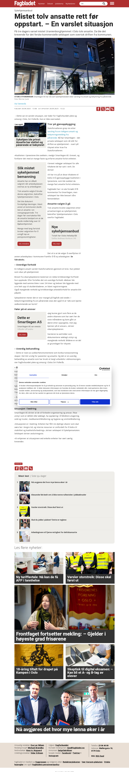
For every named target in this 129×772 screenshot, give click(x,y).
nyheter (18, 460)
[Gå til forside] (25, 3)
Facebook (66, 750)
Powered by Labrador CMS (64, 769)
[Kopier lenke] (112, 109)
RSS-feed (100, 753)
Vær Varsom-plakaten (92, 759)
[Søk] (104, 4)
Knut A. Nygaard (34, 747)
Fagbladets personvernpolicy (45, 761)
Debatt (50, 3)
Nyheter (41, 3)
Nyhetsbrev (70, 3)
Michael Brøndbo (36, 744)
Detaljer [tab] (64, 375)
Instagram (53, 752)
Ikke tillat (34, 402)
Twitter (76, 750)
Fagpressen (40, 759)
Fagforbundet (61, 742)
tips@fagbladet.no (76, 744)
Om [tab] (96, 375)
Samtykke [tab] (33, 375)
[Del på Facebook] (98, 109)
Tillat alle (95, 402)
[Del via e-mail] (108, 109)
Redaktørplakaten (71, 759)
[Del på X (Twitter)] (103, 109)
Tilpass (64, 402)
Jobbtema (59, 3)
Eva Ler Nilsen (37, 742)
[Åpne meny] (112, 3)
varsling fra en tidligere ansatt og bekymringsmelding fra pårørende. (62, 134)
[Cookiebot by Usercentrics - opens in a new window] (101, 369)
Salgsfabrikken (65, 747)
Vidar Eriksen (37, 750)
